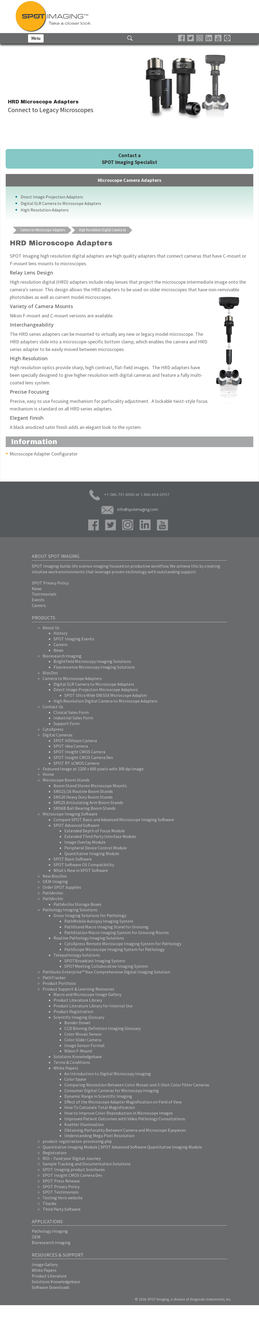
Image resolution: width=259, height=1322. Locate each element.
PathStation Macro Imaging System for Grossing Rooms (116, 932)
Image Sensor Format (84, 1045)
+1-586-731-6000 (111, 495)
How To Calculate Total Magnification (99, 1107)
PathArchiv (53, 893)
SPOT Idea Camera (70, 746)
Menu (35, 38)
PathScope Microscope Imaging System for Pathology (114, 949)
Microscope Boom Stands (66, 780)
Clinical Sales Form (71, 712)
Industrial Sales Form (73, 717)
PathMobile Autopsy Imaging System (98, 921)
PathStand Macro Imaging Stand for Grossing (106, 926)
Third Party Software (62, 1209)
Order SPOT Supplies (62, 887)
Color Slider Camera (82, 1039)
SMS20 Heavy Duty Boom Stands (83, 797)
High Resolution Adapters (45, 210)
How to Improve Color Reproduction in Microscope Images (118, 1113)
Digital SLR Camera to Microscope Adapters (61, 203)
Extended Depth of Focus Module (94, 830)
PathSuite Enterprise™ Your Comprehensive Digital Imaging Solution (106, 972)
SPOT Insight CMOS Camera (79, 751)
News (37, 588)
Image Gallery (45, 1264)
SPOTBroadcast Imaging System (94, 960)
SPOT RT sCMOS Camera (76, 763)
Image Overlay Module (85, 842)
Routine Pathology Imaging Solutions (88, 938)
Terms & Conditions (71, 1062)
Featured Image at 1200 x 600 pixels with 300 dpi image (93, 768)
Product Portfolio (59, 983)
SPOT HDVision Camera (75, 740)
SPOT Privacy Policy (50, 583)
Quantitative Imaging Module (91, 853)
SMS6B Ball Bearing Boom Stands (84, 808)
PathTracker (54, 977)
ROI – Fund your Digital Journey (72, 1158)
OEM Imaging (55, 881)
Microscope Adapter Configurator (44, 454)
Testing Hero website (63, 1197)
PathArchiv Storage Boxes (77, 904)
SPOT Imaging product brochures (74, 1169)
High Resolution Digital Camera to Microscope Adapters (105, 701)
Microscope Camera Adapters (129, 180)
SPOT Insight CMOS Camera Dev (83, 757)
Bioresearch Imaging (62, 656)
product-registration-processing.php (77, 1141)
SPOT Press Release (61, 1181)
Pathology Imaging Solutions (70, 909)
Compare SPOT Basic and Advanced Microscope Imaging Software (113, 819)
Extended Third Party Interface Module (100, 836)
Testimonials (44, 594)
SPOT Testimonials (61, 1192)
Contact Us (53, 706)
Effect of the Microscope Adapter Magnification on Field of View (123, 1102)
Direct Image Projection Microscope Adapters (95, 689)
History (60, 633)
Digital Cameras (57, 735)
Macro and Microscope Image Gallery (87, 994)
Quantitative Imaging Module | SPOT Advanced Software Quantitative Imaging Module (122, 1147)
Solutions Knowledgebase (77, 1056)
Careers (39, 605)
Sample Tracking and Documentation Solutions (87, 1163)
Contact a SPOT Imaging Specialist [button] (129, 158)
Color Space (75, 1079)
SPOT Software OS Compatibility (83, 864)
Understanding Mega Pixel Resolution (99, 1135)
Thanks (49, 1203)
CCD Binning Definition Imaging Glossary (102, 1028)
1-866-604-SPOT (155, 494)
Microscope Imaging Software (70, 814)
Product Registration (73, 1011)
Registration (55, 1152)
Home (48, 774)
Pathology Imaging (50, 1231)
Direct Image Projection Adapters (52, 197)
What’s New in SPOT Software (80, 870)
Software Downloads (51, 1287)
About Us (51, 627)
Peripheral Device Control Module (95, 847)
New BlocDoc (55, 876)
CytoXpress (53, 729)
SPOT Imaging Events (73, 638)
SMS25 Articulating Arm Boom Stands (88, 802)
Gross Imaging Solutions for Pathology (89, 915)
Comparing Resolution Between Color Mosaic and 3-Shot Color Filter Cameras (136, 1084)
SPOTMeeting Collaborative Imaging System (106, 966)
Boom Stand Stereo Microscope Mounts (90, 785)
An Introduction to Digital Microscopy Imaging (107, 1073)
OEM (36, 1236)
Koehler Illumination (84, 1124)
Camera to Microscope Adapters (72, 678)
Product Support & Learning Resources (78, 989)
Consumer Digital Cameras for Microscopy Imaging (111, 1090)
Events (38, 599)
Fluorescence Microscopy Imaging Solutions (94, 667)
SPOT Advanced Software (76, 825)
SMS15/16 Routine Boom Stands (83, 791)
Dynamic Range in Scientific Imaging (98, 1096)
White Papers (65, 1068)
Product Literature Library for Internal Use (92, 1005)
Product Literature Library (77, 1000)
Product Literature (49, 1276)
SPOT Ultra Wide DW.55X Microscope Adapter (105, 695)
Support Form (66, 723)
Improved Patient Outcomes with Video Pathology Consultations (124, 1118)
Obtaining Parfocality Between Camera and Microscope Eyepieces (125, 1130)
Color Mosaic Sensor (83, 1034)
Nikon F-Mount (78, 1051)
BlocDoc (50, 672)
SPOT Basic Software (72, 859)
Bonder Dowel (77, 1022)
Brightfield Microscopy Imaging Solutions (92, 661)
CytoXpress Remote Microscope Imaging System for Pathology (122, 943)
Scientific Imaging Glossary (78, 1017)
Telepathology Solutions (76, 955)
